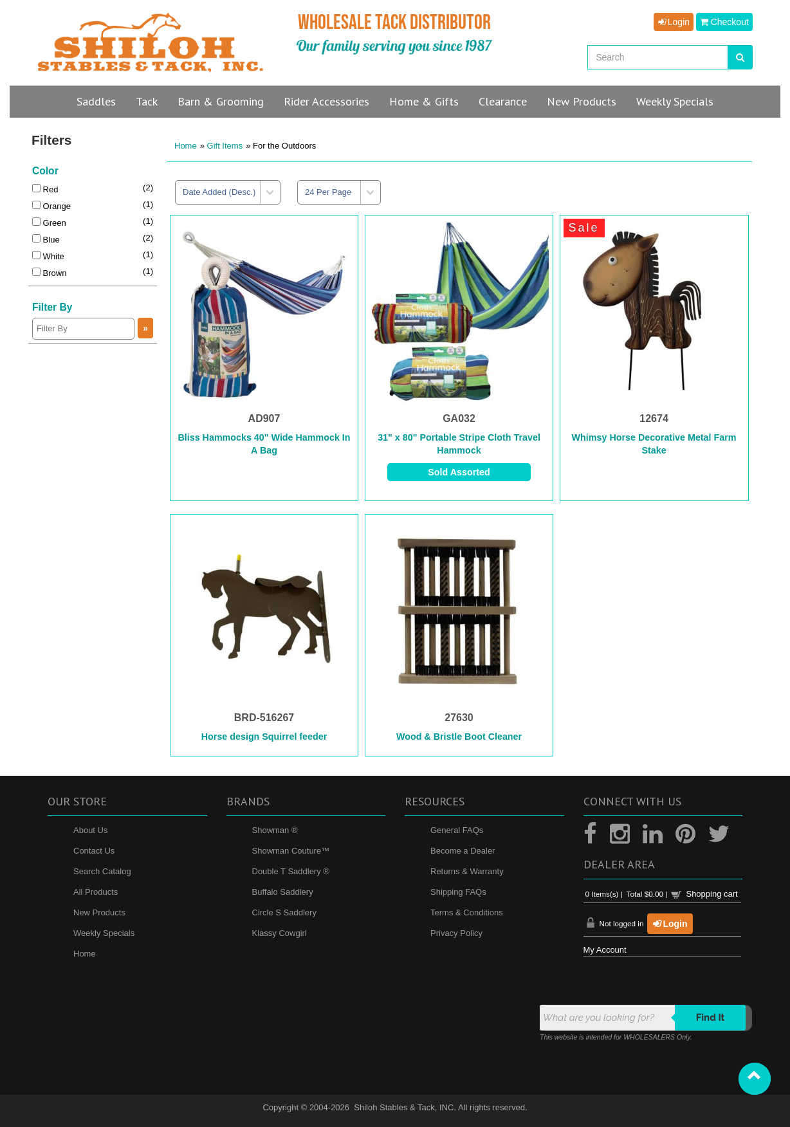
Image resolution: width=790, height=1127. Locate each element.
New (581, 101)
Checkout (724, 21)
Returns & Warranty (467, 871)
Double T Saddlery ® (290, 871)
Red (45, 189)
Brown (49, 273)
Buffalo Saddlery (282, 892)
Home (185, 146)
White (48, 256)
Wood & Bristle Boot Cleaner (459, 736)
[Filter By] (83, 329)
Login (673, 21)
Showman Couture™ (291, 851)
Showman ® (275, 830)
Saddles (96, 101)
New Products (99, 912)
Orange (51, 206)
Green (49, 223)
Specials (674, 101)
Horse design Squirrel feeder (264, 736)
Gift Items (225, 146)
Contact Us (94, 851)
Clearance (503, 101)
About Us (90, 830)
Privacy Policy (456, 933)
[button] (755, 1079)
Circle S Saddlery (284, 912)
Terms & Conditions (466, 912)
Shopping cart (711, 894)
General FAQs (456, 830)
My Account (605, 950)
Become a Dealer (462, 851)
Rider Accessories (326, 101)
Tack (147, 101)
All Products (95, 892)
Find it (710, 1017)
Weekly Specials (103, 933)
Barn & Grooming (221, 101)
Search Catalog (102, 871)
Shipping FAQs (458, 892)
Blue (46, 239)
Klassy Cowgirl (279, 933)
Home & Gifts (424, 101)
